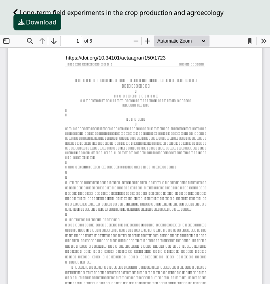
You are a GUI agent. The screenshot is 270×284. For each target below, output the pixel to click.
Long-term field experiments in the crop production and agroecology (118, 12)
